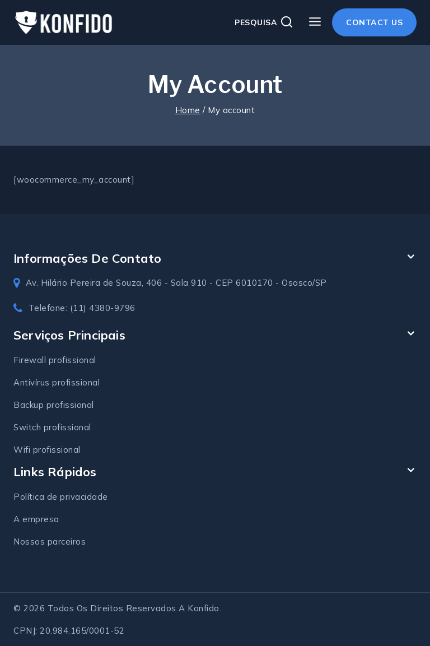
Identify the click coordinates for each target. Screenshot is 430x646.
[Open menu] (314, 22)
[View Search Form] (264, 22)
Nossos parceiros (49, 541)
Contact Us (374, 22)
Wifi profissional (47, 449)
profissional (76, 382)
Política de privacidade (60, 496)
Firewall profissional (54, 360)
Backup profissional (53, 404)
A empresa (36, 519)
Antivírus (32, 382)
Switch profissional (52, 427)
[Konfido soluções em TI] (63, 22)
